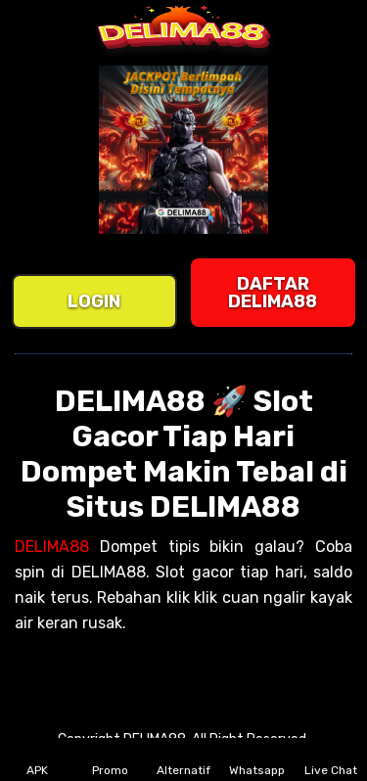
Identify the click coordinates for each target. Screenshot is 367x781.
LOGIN (94, 301)
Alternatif (183, 759)
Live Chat (330, 759)
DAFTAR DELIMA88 (272, 292)
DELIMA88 (52, 546)
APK (37, 759)
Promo (110, 759)
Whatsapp (257, 759)
